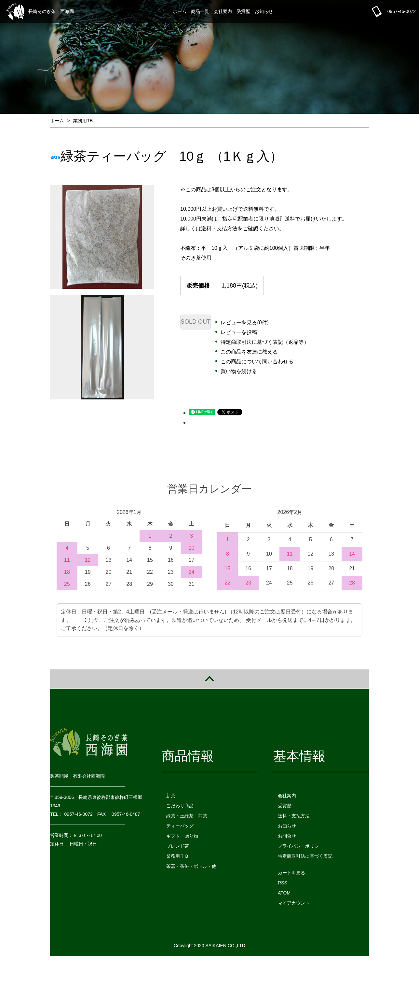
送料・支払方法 (294, 815)
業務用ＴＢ (177, 856)
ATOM (284, 892)
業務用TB (83, 120)
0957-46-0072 (401, 11)
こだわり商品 (180, 805)
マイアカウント (294, 903)
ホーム (179, 11)
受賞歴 (243, 11)
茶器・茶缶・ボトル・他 (191, 866)
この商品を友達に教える (249, 352)
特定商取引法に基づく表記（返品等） (265, 342)
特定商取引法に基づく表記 (305, 856)
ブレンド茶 (177, 846)
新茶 (170, 795)
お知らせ (264, 11)
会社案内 (223, 11)
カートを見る (291, 872)
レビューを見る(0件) (245, 322)
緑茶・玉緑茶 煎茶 (186, 815)
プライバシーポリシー (300, 846)
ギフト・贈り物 (182, 836)
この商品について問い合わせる (257, 361)
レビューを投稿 (239, 332)
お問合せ (287, 836)
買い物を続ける (239, 371)
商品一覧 (200, 11)
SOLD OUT (195, 321)
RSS (282, 882)
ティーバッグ (180, 825)
